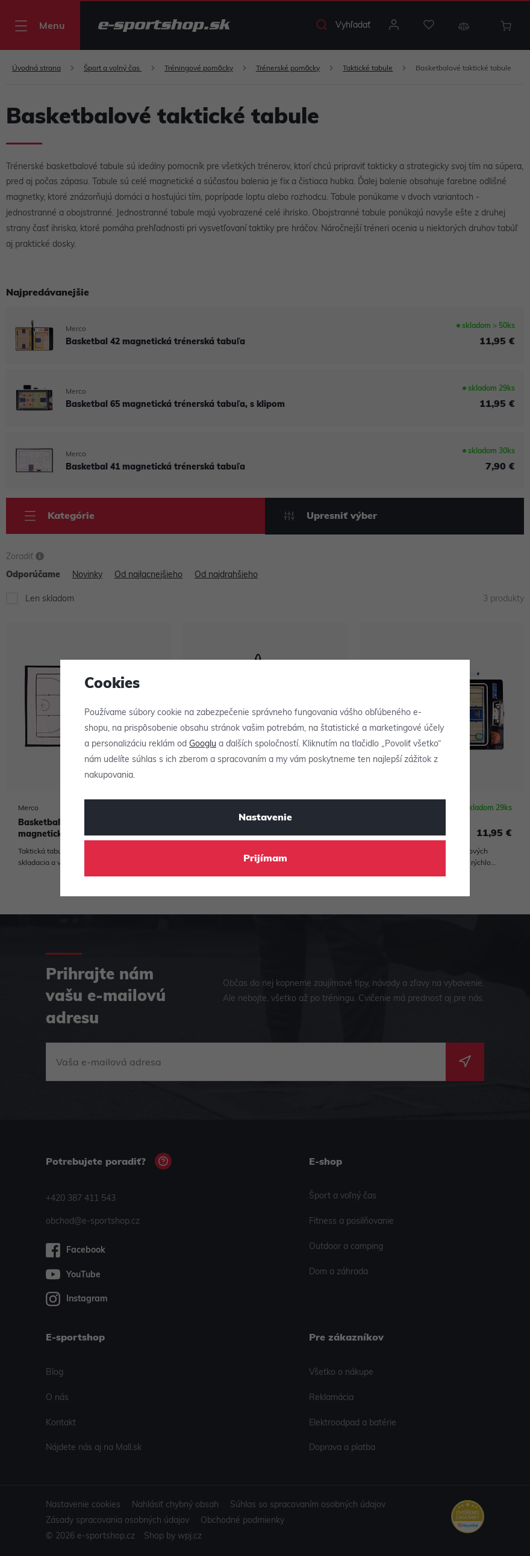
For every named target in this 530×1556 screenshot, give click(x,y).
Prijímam (265, 859)
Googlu (202, 744)
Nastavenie (265, 818)
